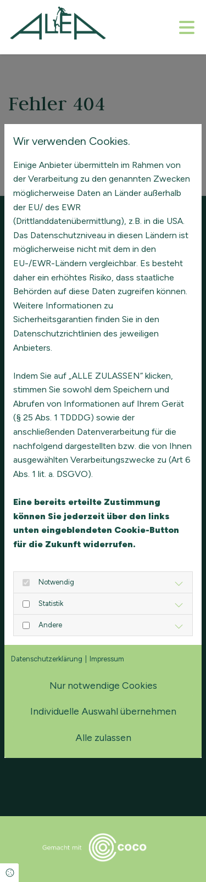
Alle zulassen (103, 737)
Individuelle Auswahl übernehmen (103, 711)
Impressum (107, 659)
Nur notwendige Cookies (103, 685)
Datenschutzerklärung (46, 659)
